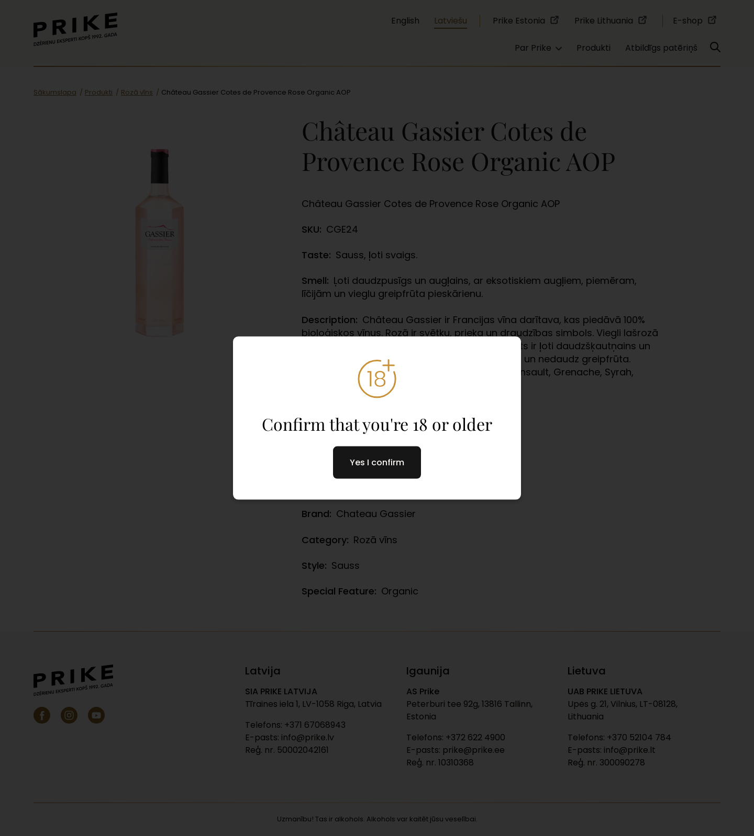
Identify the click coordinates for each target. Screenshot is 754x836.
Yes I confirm (377, 462)
